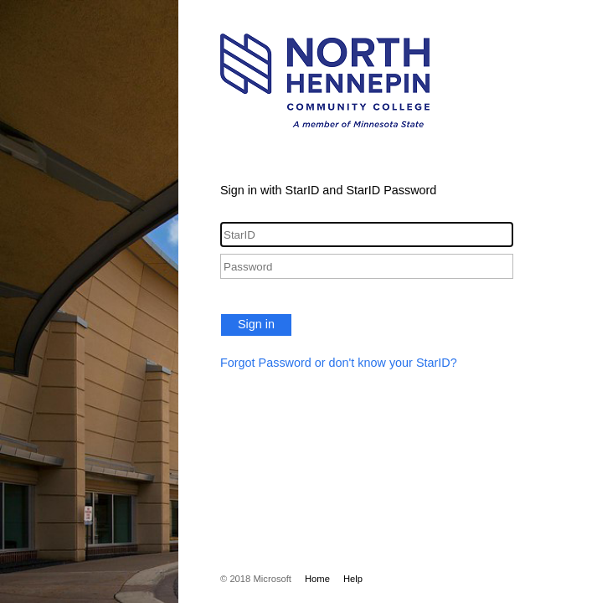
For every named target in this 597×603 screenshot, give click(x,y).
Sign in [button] (256, 324)
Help (353, 579)
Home (317, 579)
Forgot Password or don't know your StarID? (338, 362)
